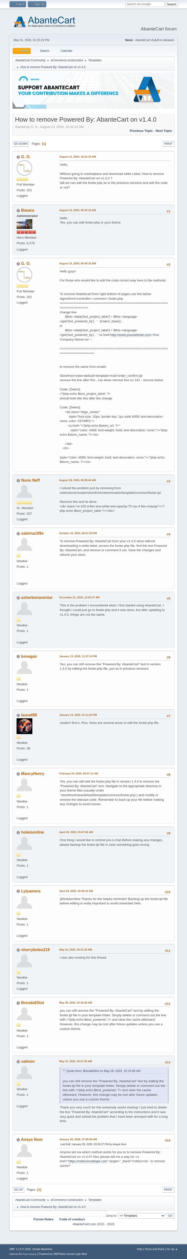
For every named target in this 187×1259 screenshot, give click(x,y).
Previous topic (141, 131)
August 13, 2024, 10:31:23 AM (77, 156)
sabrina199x (32, 533)
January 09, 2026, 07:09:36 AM (78, 1139)
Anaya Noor (32, 1139)
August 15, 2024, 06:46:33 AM (77, 263)
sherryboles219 (35, 950)
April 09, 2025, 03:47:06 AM (76, 832)
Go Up (18, 1189)
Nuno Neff (30, 480)
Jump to (111, 1215)
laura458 (29, 715)
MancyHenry (32, 774)
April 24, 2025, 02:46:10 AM (76, 891)
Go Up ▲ (172, 1249)
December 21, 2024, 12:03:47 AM (79, 597)
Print (168, 143)
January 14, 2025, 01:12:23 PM (78, 714)
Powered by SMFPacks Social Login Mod (63, 1253)
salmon (28, 1061)
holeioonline (32, 832)
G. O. (25, 157)
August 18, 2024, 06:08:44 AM (77, 480)
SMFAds (13, 1254)
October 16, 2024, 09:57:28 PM (78, 533)
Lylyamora (30, 891)
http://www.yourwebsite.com (131, 335)
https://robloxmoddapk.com (87, 1161)
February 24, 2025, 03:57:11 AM (78, 773)
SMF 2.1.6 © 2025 (20, 1249)
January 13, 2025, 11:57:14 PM (78, 656)
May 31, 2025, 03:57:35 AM (75, 1061)
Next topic (164, 131)
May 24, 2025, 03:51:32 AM (75, 949)
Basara (27, 210)
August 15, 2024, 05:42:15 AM (77, 210)
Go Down (21, 143)
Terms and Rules (154, 1249)
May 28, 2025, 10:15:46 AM (75, 1002)
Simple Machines (42, 1249)
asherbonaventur (37, 597)
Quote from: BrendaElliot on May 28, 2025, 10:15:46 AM (103, 1071)
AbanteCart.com (84, 1224)
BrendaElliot (32, 1003)
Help (139, 1249)
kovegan (29, 656)
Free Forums (30, 1254)
